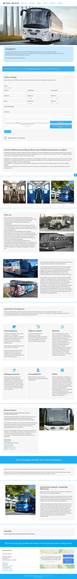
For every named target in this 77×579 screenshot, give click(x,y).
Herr (6, 87)
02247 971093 (9, 444)
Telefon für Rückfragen (9, 106)
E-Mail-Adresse (31, 90)
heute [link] (9, 154)
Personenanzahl (54, 90)
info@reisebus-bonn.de (7, 569)
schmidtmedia (40, 577)
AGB (52, 575)
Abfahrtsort (6, 95)
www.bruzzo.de (11, 449)
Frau (10, 87)
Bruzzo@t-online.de (11, 447)
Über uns (23, 3)
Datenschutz (47, 575)
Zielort (5, 101)
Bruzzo (39, 3)
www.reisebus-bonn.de (7, 570)
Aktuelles (52, 3)
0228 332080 (9, 566)
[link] (11, 449)
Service (45, 3)
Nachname (6, 90)
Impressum (42, 575)
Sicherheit (31, 3)
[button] (2, 576)
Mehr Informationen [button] (27, 126)
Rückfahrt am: (31, 101)
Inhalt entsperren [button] (61, 122)
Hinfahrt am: (30, 95)
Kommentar (6, 111)
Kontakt (60, 3)
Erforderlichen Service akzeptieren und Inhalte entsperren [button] (60, 126)
